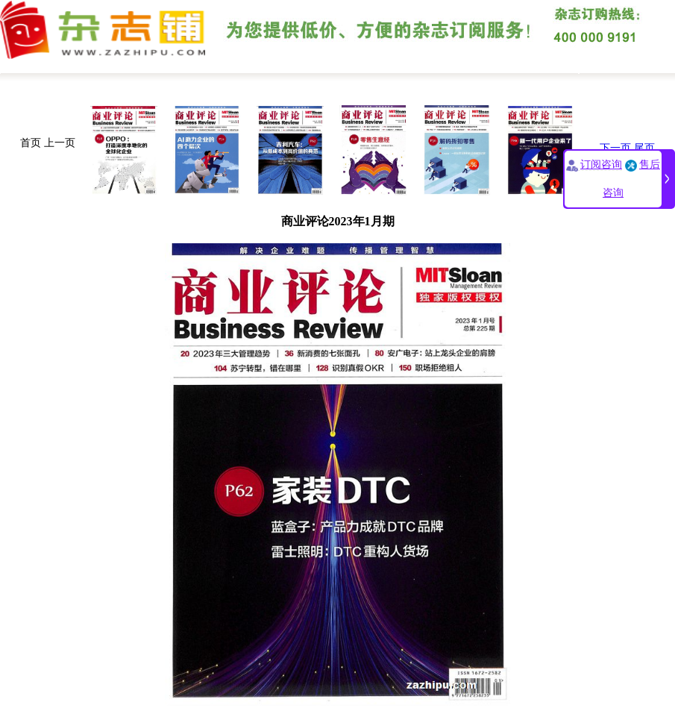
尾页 (644, 148)
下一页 (615, 148)
